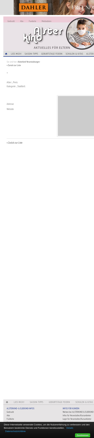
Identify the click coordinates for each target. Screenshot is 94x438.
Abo (21, 21)
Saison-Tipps (31, 53)
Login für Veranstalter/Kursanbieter (77, 418)
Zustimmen (82, 435)
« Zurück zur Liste (14, 65)
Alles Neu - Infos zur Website (58, 30)
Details (69, 428)
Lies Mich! (16, 53)
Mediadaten (46, 21)
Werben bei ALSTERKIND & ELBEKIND (78, 411)
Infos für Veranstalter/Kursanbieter (77, 415)
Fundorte (32, 21)
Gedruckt (11, 21)
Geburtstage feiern (51, 53)
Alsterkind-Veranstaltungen (29, 61)
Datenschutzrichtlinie (15, 431)
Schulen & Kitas (74, 53)
